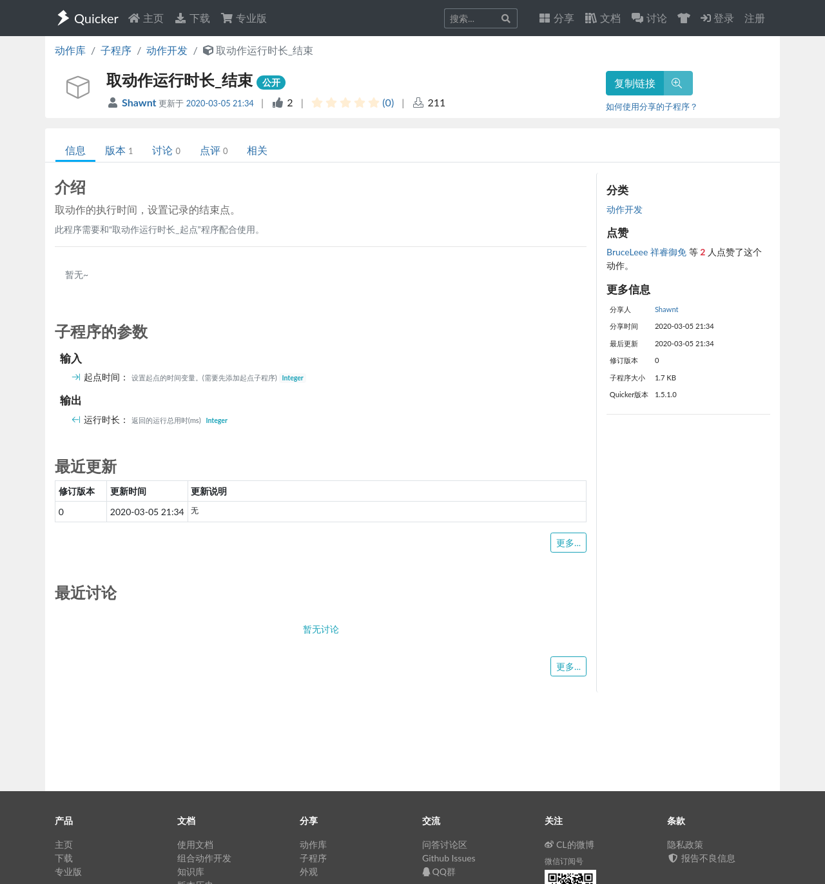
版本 (119, 150)
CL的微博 (569, 844)
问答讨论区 (444, 844)
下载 (192, 18)
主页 (146, 18)
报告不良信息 (701, 857)
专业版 (243, 18)
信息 (75, 150)
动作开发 (167, 50)
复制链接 (634, 83)
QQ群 (439, 871)
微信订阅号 (564, 861)
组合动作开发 (204, 857)
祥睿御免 (669, 251)
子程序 (116, 50)
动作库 (70, 50)
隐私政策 (685, 844)
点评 (214, 150)
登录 (717, 18)
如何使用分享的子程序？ (652, 106)
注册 (754, 18)
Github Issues (449, 857)
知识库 (190, 871)
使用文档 (195, 844)
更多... (568, 542)
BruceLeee (628, 251)
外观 (309, 871)
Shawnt (140, 102)
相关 (257, 150)
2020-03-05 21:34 (220, 103)
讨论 (166, 150)
